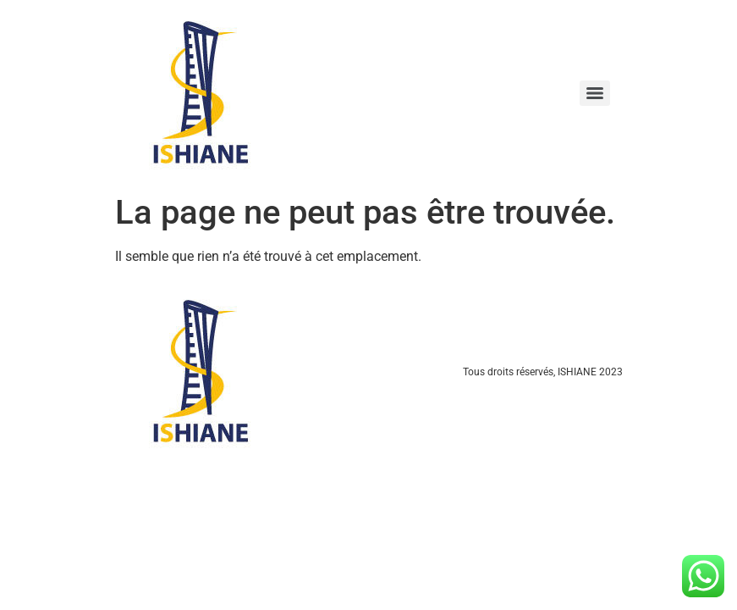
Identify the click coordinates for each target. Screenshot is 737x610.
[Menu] (595, 93)
